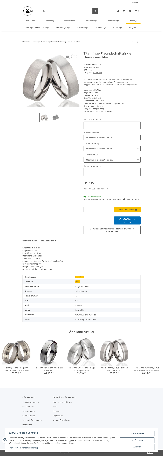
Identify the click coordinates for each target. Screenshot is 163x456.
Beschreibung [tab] (29, 241)
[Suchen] (67, 11)
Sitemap (56, 411)
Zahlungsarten (28, 411)
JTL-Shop (150, 453)
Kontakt (135, 2)
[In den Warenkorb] (24, 50)
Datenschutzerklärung (62, 402)
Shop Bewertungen (30, 402)
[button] (118, 11)
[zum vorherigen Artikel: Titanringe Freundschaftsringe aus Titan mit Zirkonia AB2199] (132, 42)
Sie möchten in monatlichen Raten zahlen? (112, 230)
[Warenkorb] (134, 11)
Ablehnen (137, 447)
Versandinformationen (32, 420)
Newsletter (27, 425)
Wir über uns (28, 406)
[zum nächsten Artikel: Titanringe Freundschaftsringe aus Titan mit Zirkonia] (138, 42)
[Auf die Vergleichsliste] (67, 56)
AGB (55, 406)
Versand (104, 189)
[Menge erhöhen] (107, 209)
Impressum (58, 415)
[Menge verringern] (86, 209)
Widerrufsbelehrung (61, 420)
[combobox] (112, 137)
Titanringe (97, 72)
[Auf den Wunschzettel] (74, 56)
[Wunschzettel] (124, 11)
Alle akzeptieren (137, 434)
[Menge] (96, 209)
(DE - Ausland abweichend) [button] (111, 199)
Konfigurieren (137, 440)
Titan (77, 281)
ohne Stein (79, 277)
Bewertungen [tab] (48, 241)
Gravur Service (28, 415)
